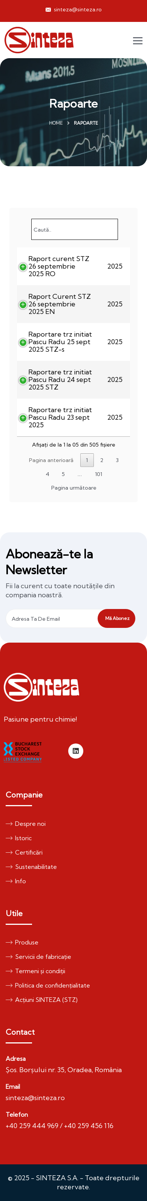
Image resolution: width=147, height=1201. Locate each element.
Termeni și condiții (35, 971)
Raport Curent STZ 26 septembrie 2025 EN (59, 304)
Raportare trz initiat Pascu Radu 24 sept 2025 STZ (60, 379)
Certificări (24, 852)
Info (16, 881)
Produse (22, 942)
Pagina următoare (73, 487)
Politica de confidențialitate (48, 985)
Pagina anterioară (51, 460)
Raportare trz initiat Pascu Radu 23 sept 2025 (60, 417)
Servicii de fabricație (38, 956)
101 (98, 474)
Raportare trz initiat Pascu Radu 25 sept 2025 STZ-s (60, 342)
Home (56, 123)
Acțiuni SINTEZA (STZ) (42, 999)
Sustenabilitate (31, 866)
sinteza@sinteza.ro (74, 9)
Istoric (19, 838)
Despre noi (26, 823)
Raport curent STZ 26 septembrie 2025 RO (58, 266)
